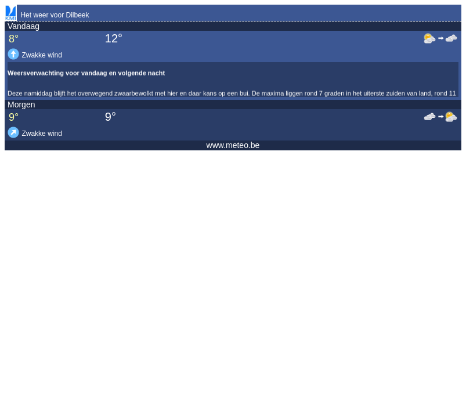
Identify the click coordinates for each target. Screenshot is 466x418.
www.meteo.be (233, 145)
